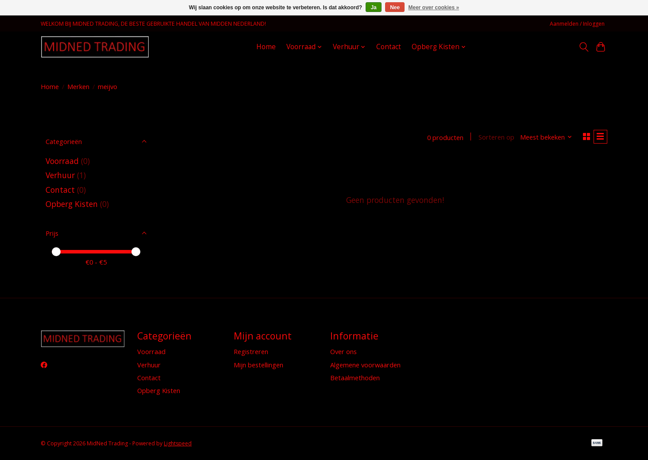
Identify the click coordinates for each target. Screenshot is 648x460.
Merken (78, 86)
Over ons (343, 351)
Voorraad (63, 161)
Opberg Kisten (72, 204)
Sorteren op (493, 137)
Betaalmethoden (355, 377)
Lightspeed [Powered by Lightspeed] (178, 443)
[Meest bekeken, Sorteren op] (543, 137)
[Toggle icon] (583, 47)
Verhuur (60, 175)
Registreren (251, 351)
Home (266, 46)
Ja (373, 7)
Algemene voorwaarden (365, 364)
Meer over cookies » (434, 7)
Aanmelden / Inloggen (577, 23)
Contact (388, 46)
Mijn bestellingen (258, 364)
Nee (395, 7)
